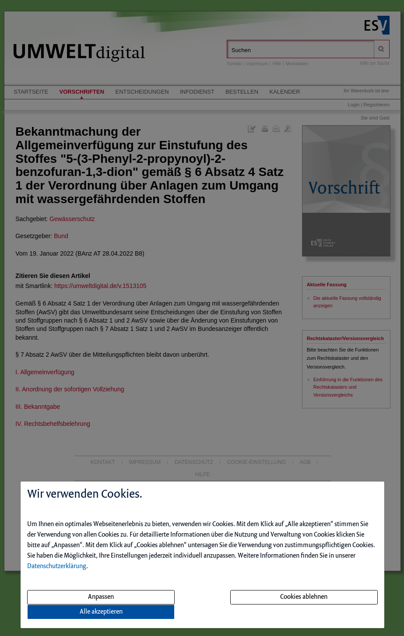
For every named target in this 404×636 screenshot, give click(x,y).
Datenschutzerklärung (56, 566)
